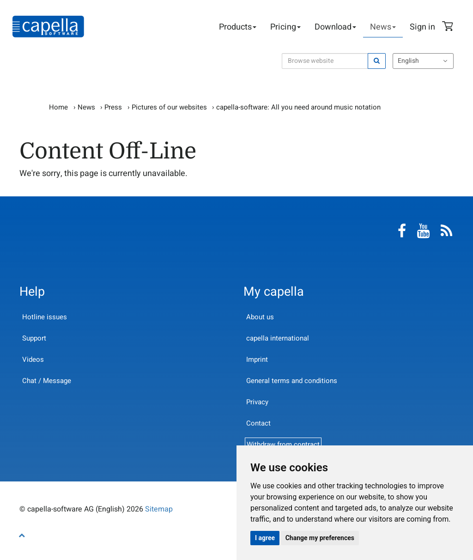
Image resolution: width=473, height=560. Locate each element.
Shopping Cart (449, 27)
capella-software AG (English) (48, 26)
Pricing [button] (285, 27)
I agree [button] (265, 538)
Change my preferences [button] (319, 538)
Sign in (422, 27)
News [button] (383, 27)
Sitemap (159, 509)
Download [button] (335, 27)
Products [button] (237, 27)
